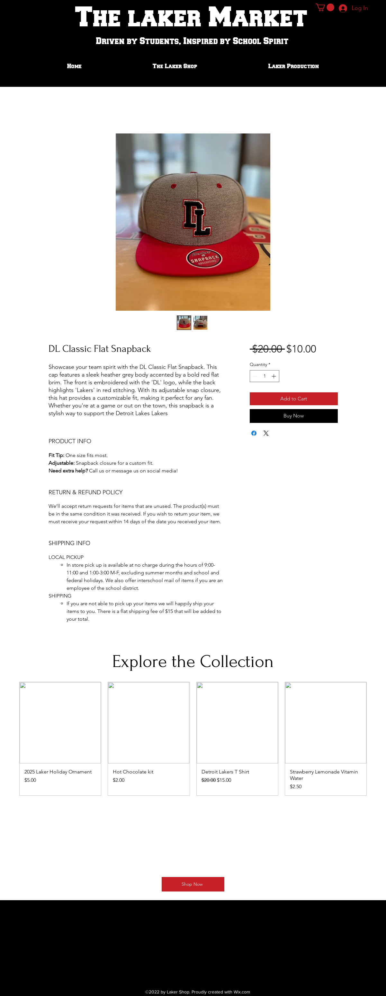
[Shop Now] (193, 884)
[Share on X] (266, 433)
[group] (193, 739)
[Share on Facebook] (254, 433)
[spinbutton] (264, 376)
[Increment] (274, 376)
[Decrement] (255, 376)
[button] (325, 7)
